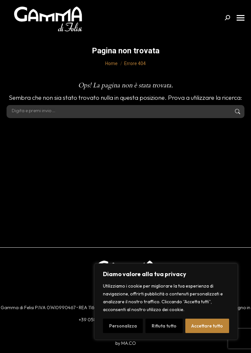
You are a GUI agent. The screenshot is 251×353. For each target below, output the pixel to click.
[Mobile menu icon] (240, 18)
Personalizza (123, 326)
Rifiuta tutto (164, 326)
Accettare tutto (207, 326)
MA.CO (128, 343)
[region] (166, 301)
